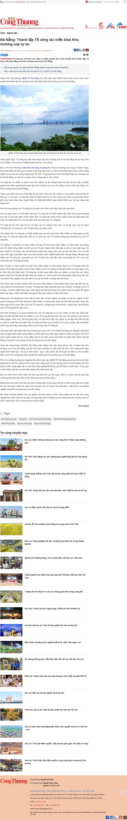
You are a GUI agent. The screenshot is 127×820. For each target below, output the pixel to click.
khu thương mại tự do (8, 419)
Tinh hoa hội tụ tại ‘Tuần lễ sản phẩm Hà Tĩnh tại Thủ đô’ (51, 710)
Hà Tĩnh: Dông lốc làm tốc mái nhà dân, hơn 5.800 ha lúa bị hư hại (56, 490)
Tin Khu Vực (91, 27)
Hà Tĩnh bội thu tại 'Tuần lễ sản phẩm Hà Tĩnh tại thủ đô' (51, 625)
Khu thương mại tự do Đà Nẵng (40, 419)
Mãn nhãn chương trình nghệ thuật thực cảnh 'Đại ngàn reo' (53, 642)
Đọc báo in (22, 28)
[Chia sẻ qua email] (84, 55)
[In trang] (87, 54)
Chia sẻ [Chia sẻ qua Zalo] (4, 55)
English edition (95, 2)
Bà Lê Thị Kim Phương (42, 423)
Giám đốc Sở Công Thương (34, 168)
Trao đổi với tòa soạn (74, 791)
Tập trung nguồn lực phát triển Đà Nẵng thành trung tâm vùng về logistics (36, 67)
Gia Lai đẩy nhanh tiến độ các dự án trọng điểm (47, 507)
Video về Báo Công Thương (56, 791)
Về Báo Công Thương (37, 791)
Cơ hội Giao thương (67, 28)
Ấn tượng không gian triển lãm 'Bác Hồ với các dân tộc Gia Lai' (54, 659)
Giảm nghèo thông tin (35, 28)
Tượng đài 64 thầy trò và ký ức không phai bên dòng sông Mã (54, 592)
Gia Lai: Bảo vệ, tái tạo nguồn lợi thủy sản (44, 693)
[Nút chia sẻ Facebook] (17, 55)
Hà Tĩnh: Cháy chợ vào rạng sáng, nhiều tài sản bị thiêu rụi (52, 609)
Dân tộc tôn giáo (51, 28)
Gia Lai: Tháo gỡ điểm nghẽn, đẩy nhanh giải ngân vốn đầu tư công (56, 744)
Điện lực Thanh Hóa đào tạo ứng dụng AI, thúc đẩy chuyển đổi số (55, 676)
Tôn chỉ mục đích (89, 791)
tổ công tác (23, 419)
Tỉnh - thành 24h (8, 33)
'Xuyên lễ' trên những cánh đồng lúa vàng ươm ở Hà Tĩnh (52, 524)
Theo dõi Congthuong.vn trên (34, 50)
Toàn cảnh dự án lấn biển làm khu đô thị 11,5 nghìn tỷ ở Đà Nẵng (33, 71)
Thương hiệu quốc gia (8, 28)
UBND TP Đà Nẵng (31, 78)
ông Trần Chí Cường (24, 423)
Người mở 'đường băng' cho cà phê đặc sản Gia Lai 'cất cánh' (53, 558)
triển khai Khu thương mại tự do (65, 419)
